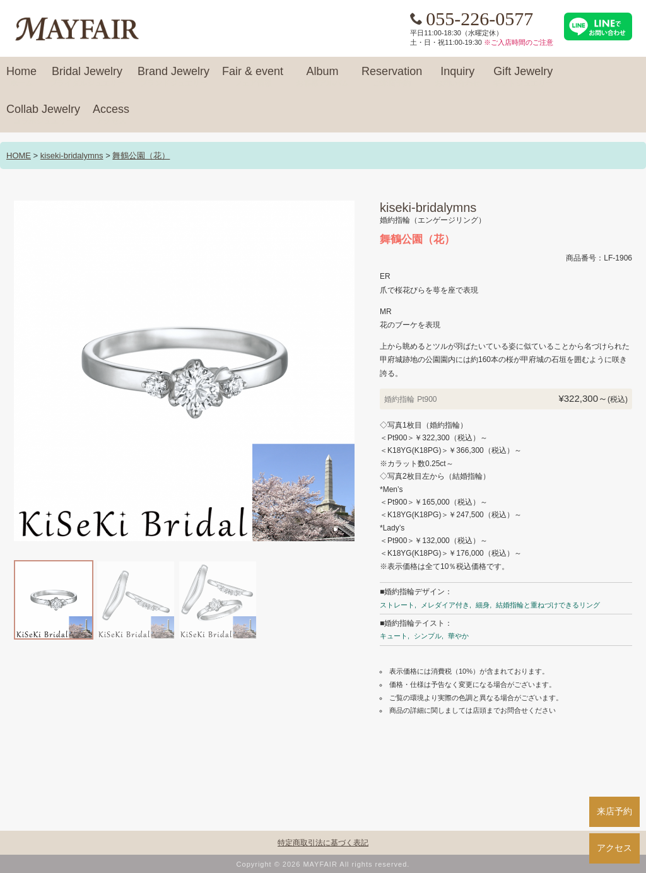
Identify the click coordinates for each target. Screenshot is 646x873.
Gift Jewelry (523, 77)
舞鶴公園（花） (141, 155)
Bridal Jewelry (87, 77)
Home (21, 77)
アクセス (614, 848)
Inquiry (457, 77)
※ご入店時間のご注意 (518, 42)
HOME (18, 155)
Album (322, 77)
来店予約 (614, 811)
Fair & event (252, 77)
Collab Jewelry (43, 115)
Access (111, 115)
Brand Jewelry (173, 77)
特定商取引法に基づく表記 (323, 842)
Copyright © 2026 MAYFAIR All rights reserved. (323, 864)
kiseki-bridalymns (71, 155)
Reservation (391, 77)
